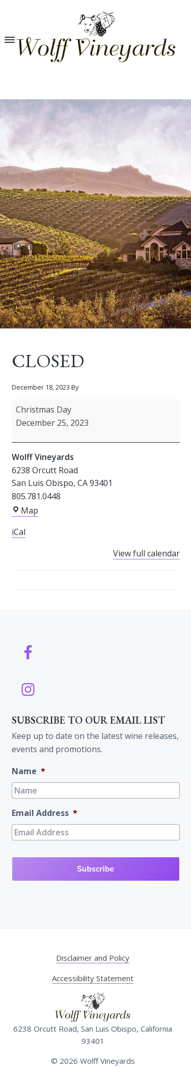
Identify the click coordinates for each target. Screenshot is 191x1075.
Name (28, 771)
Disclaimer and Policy (92, 958)
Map (25, 511)
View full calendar (146, 553)
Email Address (44, 813)
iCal (18, 532)
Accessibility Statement (92, 978)
